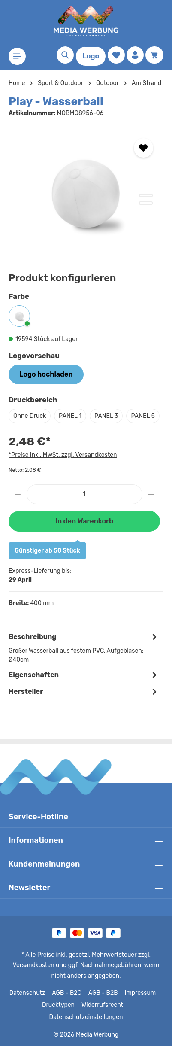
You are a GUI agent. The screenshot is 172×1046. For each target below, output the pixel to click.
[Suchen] (65, 55)
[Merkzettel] (116, 55)
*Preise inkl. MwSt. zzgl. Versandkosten (61, 472)
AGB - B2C (66, 1005)
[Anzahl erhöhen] (151, 512)
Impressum (139, 1005)
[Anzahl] (84, 512)
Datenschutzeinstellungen (127, 1017)
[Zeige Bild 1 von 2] (146, 195)
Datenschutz (28, 1005)
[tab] (84, 665)
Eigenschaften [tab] (84, 692)
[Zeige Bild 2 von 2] (146, 203)
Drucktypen (25, 1017)
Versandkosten (28, 977)
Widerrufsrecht (66, 1017)
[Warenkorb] (154, 55)
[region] (86, 192)
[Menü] (17, 56)
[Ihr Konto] (135, 55)
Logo (90, 56)
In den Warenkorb (84, 538)
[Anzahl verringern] (18, 512)
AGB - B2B (102, 1005)
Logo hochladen (45, 374)
